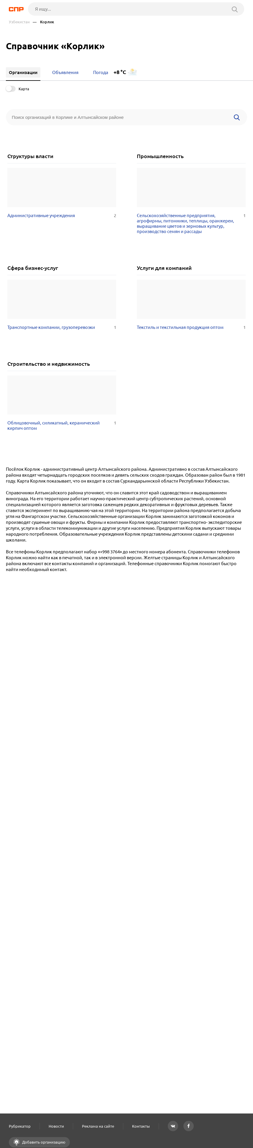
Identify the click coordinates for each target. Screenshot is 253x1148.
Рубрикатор (20, 1126)
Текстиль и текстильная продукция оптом (191, 327)
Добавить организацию (43, 1142)
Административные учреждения (61, 215)
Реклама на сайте (98, 1126)
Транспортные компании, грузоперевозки (61, 327)
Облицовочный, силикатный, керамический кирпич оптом (61, 425)
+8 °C (120, 72)
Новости (56, 1126)
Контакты (141, 1126)
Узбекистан (19, 22)
